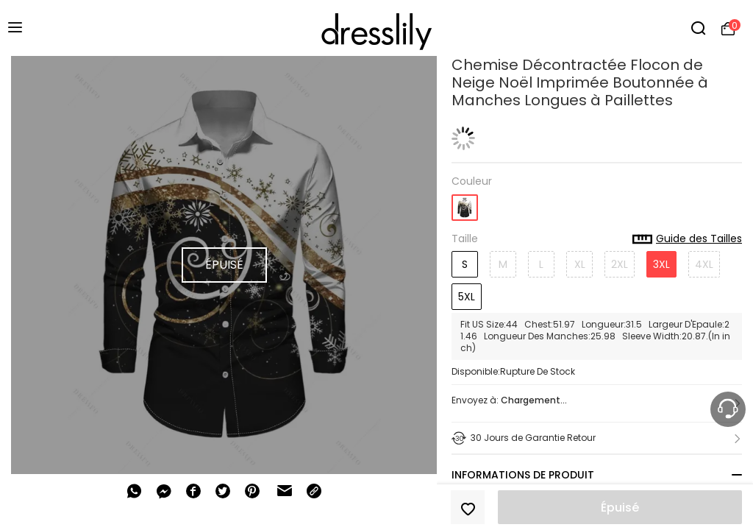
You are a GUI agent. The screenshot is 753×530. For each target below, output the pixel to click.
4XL (704, 264)
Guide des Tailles (687, 239)
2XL (619, 264)
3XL (661, 264)
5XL (466, 296)
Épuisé (620, 507)
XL (579, 264)
